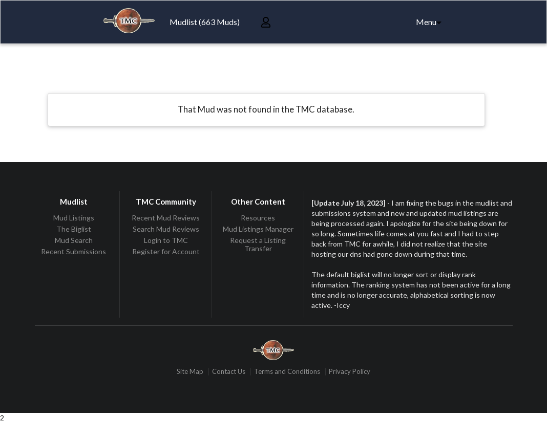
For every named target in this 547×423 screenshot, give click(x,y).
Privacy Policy (349, 371)
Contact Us (228, 371)
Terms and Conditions (287, 371)
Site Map (190, 371)
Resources (258, 218)
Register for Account (166, 251)
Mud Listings (73, 218)
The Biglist (73, 229)
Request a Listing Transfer (258, 244)
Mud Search (74, 240)
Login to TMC (166, 240)
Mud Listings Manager (258, 229)
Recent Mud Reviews (166, 218)
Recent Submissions (73, 251)
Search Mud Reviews (166, 229)
